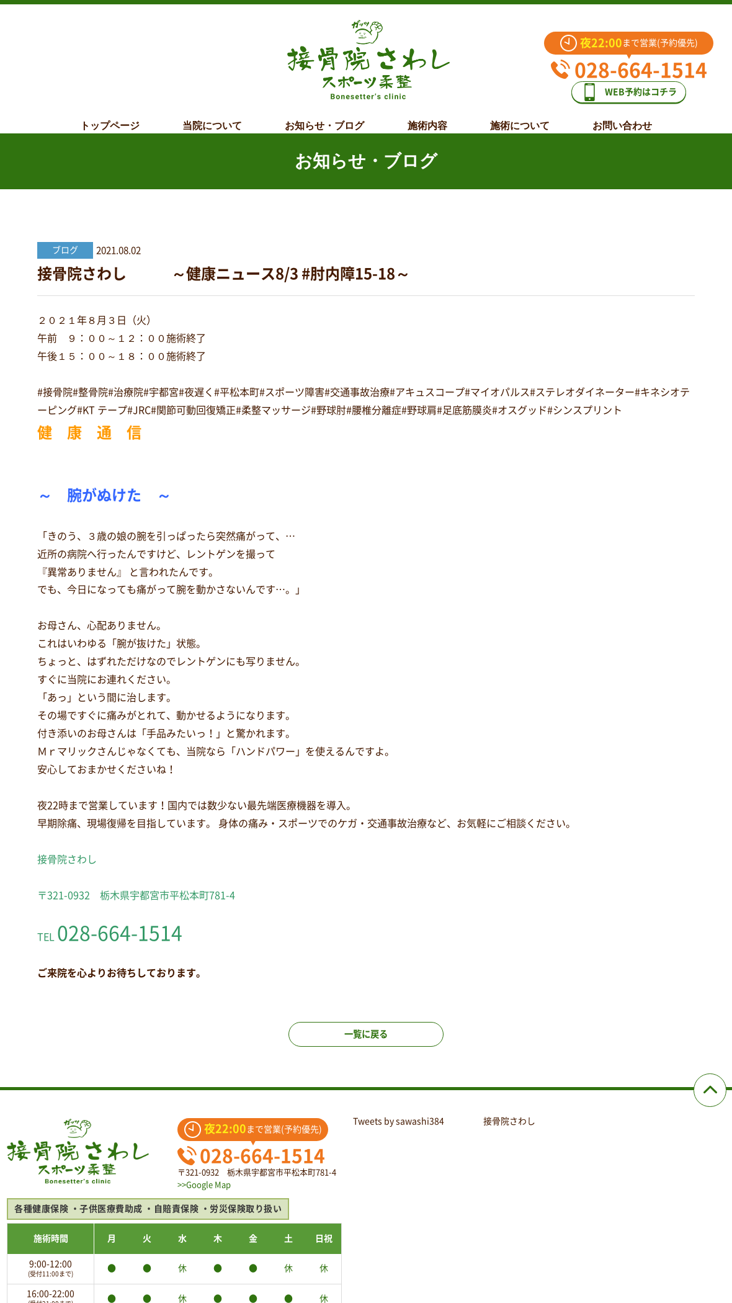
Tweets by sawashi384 (398, 1131)
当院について (212, 116)
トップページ (110, 116)
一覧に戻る (366, 1044)
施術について (520, 116)
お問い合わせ (622, 116)
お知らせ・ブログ (324, 116)
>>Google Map (204, 1195)
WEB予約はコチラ (628, 100)
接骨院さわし (509, 1131)
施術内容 (427, 116)
